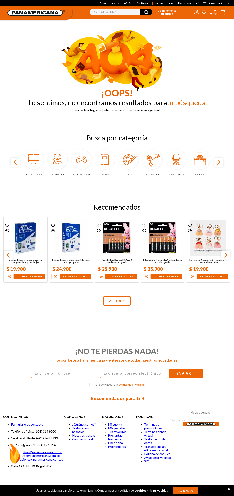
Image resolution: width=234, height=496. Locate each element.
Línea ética (115, 443)
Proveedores (117, 446)
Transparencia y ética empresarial (156, 448)
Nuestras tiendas (164, 3)
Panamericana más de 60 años (116, 3)
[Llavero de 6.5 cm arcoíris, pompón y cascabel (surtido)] (208, 249)
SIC (146, 461)
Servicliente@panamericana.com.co (35, 455)
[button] (7, 230)
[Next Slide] (218, 162)
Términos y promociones (153, 426)
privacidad (160, 490)
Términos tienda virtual (155, 433)
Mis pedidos (116, 428)
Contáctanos (143, 3)
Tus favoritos (117, 432)
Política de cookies (157, 454)
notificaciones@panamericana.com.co (37, 459)
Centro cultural (82, 439)
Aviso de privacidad (157, 457)
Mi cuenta (115, 424)
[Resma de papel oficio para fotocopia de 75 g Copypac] (71, 249)
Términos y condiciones (216, 3)
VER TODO (117, 301)
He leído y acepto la (119, 384)
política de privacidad (132, 384)
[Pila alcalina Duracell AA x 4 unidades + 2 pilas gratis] (162, 249)
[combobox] (121, 12)
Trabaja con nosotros (80, 430)
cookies (140, 490)
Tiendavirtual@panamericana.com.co (36, 452)
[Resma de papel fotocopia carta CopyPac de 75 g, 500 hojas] (25, 249)
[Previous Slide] (15, 162)
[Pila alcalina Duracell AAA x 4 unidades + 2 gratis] (117, 249)
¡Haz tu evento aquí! (188, 3)
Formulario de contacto (27, 424)
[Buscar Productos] (146, 12)
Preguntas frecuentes (115, 437)
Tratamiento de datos (154, 441)
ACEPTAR (185, 490)
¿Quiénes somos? (84, 424)
